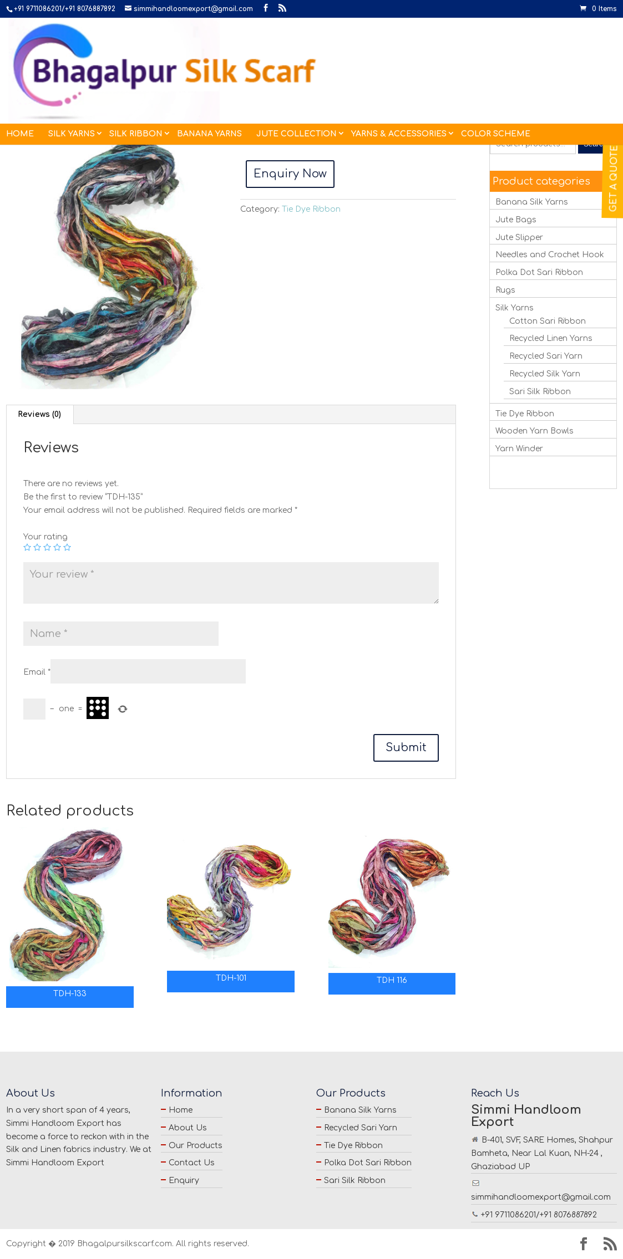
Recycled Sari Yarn (546, 356)
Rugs (505, 290)
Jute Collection (296, 65)
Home (20, 65)
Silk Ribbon (136, 65)
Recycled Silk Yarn (544, 374)
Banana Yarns (209, 65)
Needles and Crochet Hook (549, 255)
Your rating (45, 537)
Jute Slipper (519, 237)
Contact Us (192, 1163)
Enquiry (184, 1180)
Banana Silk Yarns (531, 202)
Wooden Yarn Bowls (534, 431)
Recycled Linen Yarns (550, 338)
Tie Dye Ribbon (64, 114)
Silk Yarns (71, 65)
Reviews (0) (39, 414)
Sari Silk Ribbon (540, 392)
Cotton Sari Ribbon (547, 321)
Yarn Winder (519, 449)
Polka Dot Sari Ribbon (539, 272)
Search (595, 144)
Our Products (195, 1145)
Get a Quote (614, 178)
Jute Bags (515, 220)
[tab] (40, 414)
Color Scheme (495, 65)
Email (36, 672)
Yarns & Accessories (399, 65)
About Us (188, 1128)
